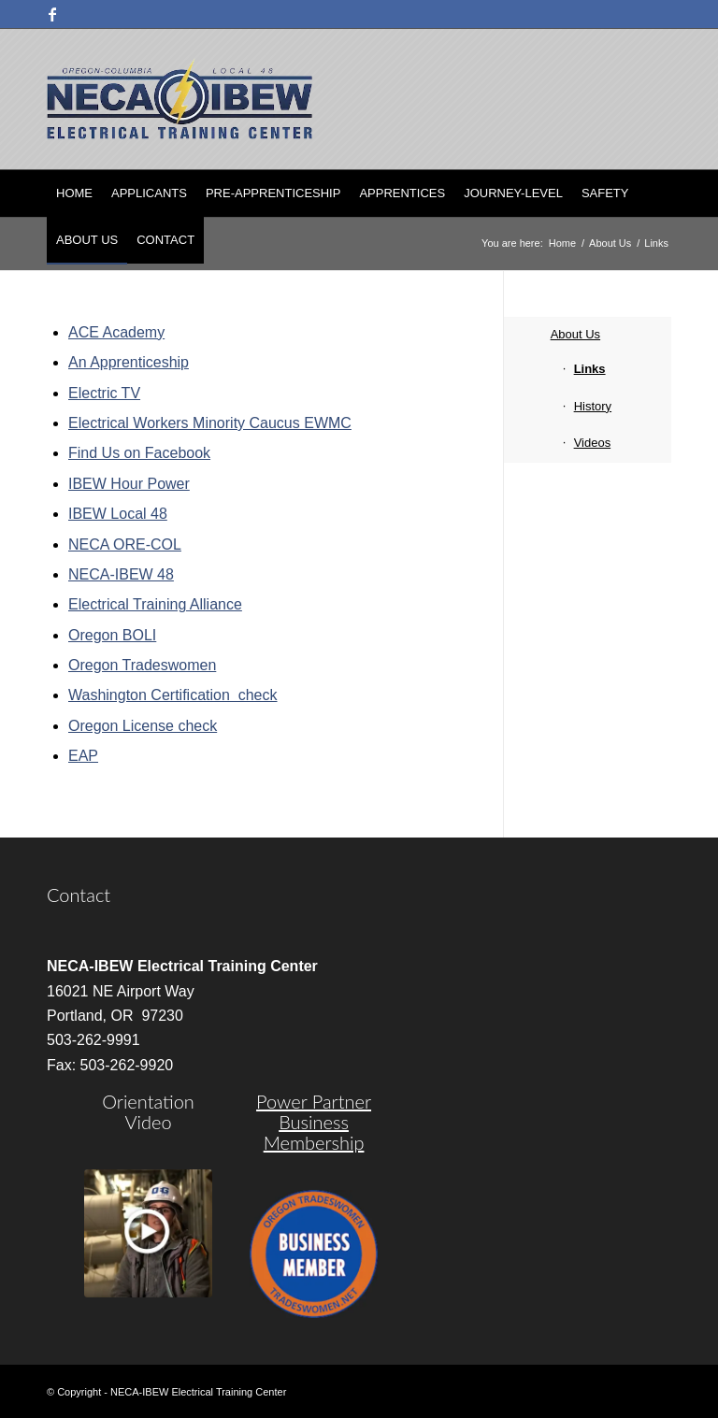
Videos (592, 443)
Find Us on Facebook (139, 453)
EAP (83, 756)
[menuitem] (74, 193)
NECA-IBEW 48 (121, 574)
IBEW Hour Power (129, 484)
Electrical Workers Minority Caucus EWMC (210, 423)
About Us (575, 334)
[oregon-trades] (314, 1254)
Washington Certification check (173, 695)
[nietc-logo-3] (179, 99)
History (592, 406)
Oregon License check (142, 726)
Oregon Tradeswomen (142, 665)
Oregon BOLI (112, 635)
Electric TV (104, 393)
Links (590, 369)
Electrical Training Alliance (155, 604)
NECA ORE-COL (124, 544)
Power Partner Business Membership (313, 1121)
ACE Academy (116, 332)
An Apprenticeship (128, 362)
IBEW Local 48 (117, 514)
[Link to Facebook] (52, 14)
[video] (148, 1233)
